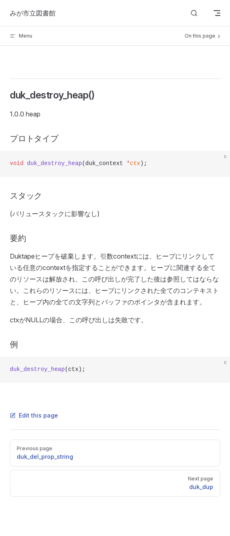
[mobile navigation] (217, 13)
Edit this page (34, 415)
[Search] (194, 13)
